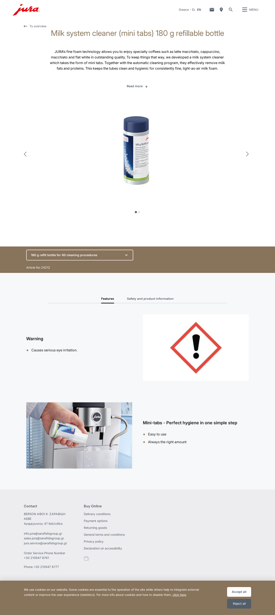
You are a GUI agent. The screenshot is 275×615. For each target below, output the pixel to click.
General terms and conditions (104, 538)
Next (248, 158)
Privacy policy (94, 545)
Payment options (95, 525)
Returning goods (95, 532)
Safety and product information (150, 302)
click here (179, 595)
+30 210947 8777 (46, 571)
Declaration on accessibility (103, 552)
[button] (138, 90)
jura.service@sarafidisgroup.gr (45, 547)
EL (194, 12)
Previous (26, 158)
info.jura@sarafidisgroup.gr (43, 537)
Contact (211, 11)
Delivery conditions (97, 518)
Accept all (239, 592)
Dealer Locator (221, 11)
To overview (37, 30)
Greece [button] (184, 12)
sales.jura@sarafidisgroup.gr (44, 542)
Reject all (239, 603)
